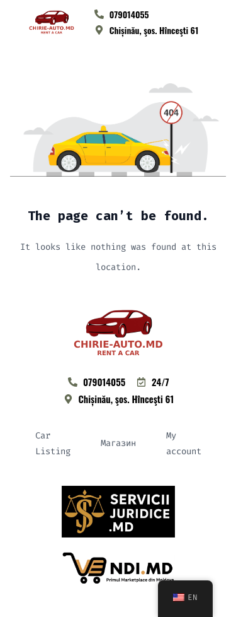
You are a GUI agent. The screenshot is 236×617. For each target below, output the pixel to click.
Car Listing (52, 443)
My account (183, 443)
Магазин (118, 443)
